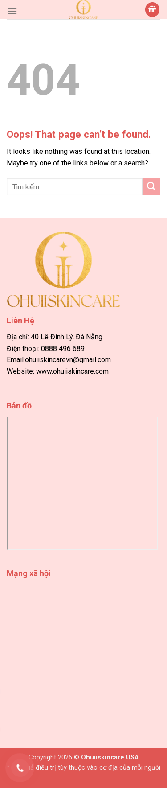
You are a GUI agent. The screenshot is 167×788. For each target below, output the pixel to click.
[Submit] (151, 186)
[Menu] (12, 11)
